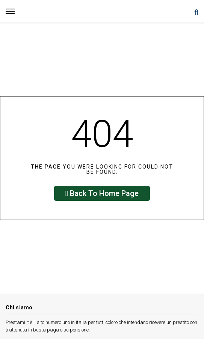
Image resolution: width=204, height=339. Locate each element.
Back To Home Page (102, 193)
